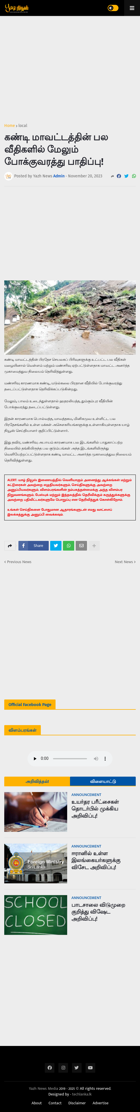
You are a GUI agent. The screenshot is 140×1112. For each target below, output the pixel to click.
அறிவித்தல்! (37, 781)
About (36, 1103)
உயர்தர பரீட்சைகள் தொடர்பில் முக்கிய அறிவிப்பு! (95, 809)
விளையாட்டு (103, 781)
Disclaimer (77, 1103)
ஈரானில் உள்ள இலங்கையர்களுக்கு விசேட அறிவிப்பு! (95, 860)
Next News (124, 562)
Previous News (19, 562)
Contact (54, 1103)
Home (9, 126)
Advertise (101, 1103)
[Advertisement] (70, 67)
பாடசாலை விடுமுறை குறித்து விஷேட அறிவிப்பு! (98, 912)
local (22, 126)
